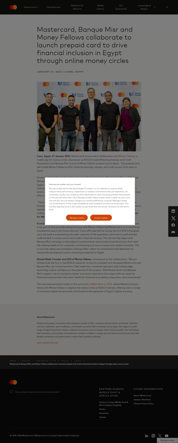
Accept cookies (101, 217)
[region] (90, 201)
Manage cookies (77, 217)
